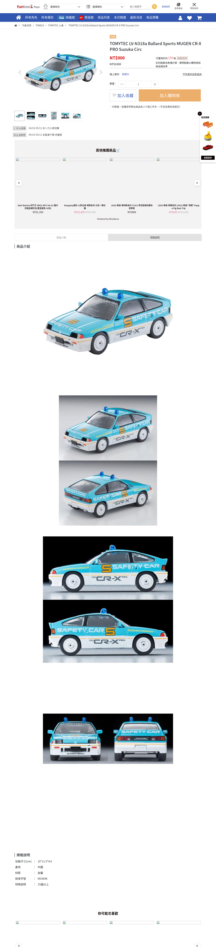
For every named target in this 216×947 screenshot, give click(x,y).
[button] (101, 72)
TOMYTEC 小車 (56, 25)
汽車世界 (26, 25)
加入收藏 (122, 95)
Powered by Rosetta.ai (108, 219)
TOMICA (39, 25)
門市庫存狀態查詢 (192, 74)
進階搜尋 (166, 6)
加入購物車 (170, 95)
